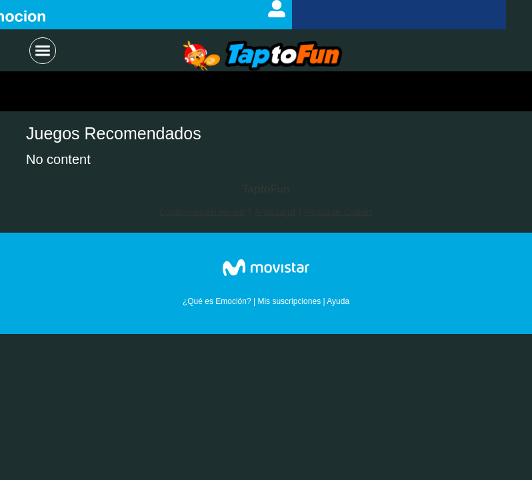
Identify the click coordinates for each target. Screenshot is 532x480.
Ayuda (338, 301)
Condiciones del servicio (202, 212)
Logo (263, 57)
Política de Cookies (338, 212)
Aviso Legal (274, 212)
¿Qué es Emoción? (217, 301)
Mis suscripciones (289, 301)
